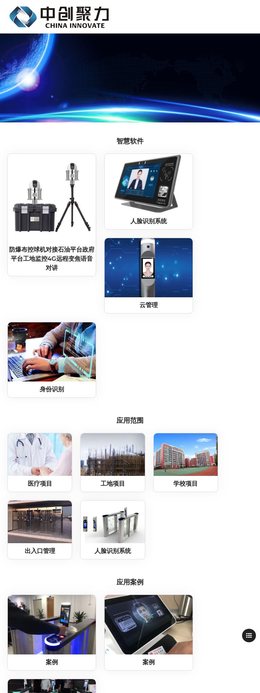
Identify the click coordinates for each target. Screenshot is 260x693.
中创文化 (31, 550)
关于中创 (31, 539)
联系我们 (31, 572)
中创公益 (31, 561)
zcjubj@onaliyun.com (191, 582)
